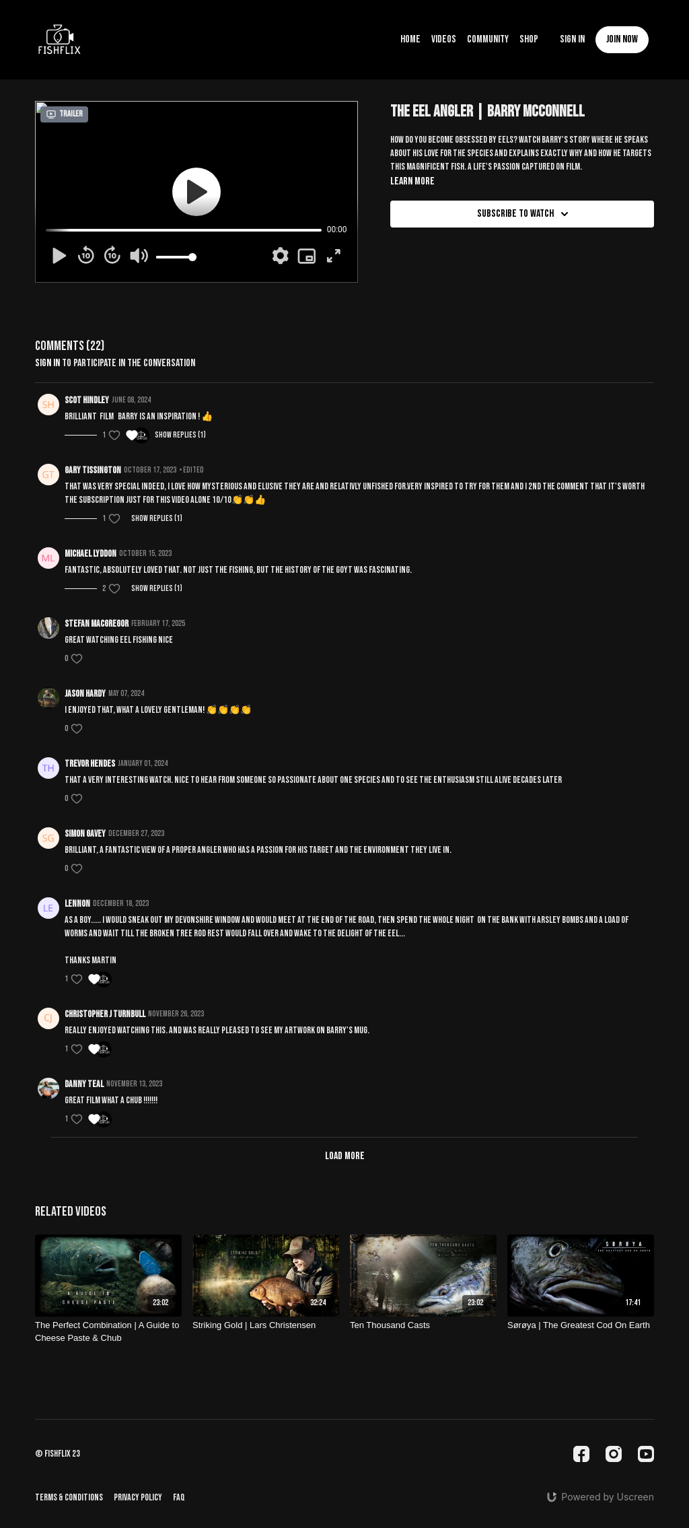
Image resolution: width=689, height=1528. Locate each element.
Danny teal (84, 1084)
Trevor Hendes (90, 763)
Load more (345, 1156)
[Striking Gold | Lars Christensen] (265, 1325)
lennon (77, 903)
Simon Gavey (85, 833)
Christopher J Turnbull (105, 1014)
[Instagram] (614, 1454)
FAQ (179, 1497)
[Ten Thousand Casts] (423, 1325)
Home (410, 39)
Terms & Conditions (69, 1497)
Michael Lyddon (90, 553)
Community (488, 39)
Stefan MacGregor (97, 623)
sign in (47, 363)
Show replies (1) (180, 435)
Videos (443, 39)
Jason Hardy (85, 693)
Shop (528, 39)
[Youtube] (646, 1454)
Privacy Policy (138, 1497)
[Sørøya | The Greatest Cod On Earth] (580, 1325)
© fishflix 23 (57, 1454)
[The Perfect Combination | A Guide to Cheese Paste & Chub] (108, 1332)
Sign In (572, 39)
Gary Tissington (93, 470)
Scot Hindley (87, 400)
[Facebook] (581, 1454)
